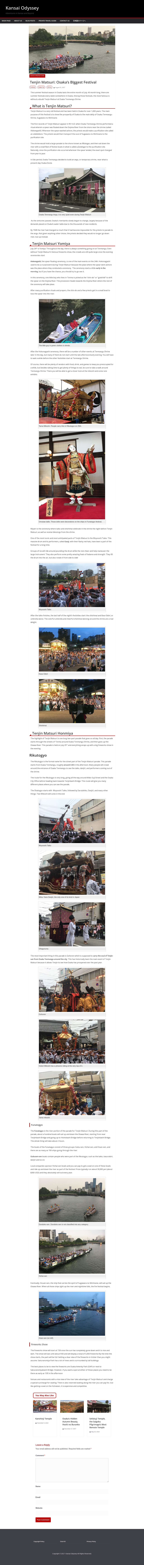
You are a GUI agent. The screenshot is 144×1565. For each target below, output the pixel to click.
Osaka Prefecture (37, 76)
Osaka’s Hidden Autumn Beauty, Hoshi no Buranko (71, 1421)
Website (39, 1508)
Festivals (32, 87)
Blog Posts (30, 21)
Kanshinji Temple (43, 1418)
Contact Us (65, 21)
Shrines (49, 87)
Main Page (6, 21)
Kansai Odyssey (22, 8)
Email (38, 1497)
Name (38, 1486)
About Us (18, 21)
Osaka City (41, 87)
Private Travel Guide (47, 21)
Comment (40, 1455)
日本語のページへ (79, 21)
